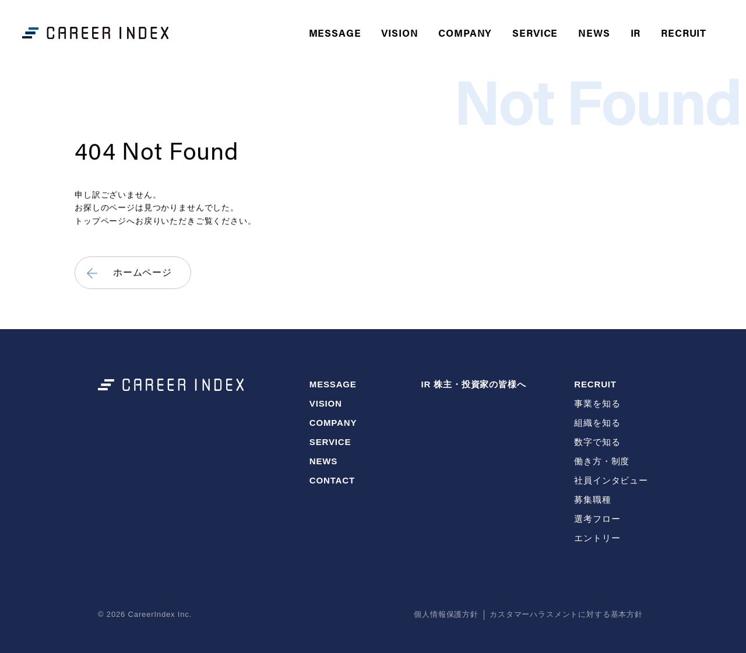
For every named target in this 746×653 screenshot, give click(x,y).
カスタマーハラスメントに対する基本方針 (566, 614)
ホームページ (142, 273)
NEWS (594, 32)
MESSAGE (335, 32)
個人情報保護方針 (446, 614)
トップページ (100, 220)
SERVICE (535, 32)
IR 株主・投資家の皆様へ (473, 384)
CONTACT (332, 480)
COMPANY (465, 32)
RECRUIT (595, 384)
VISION (399, 32)
